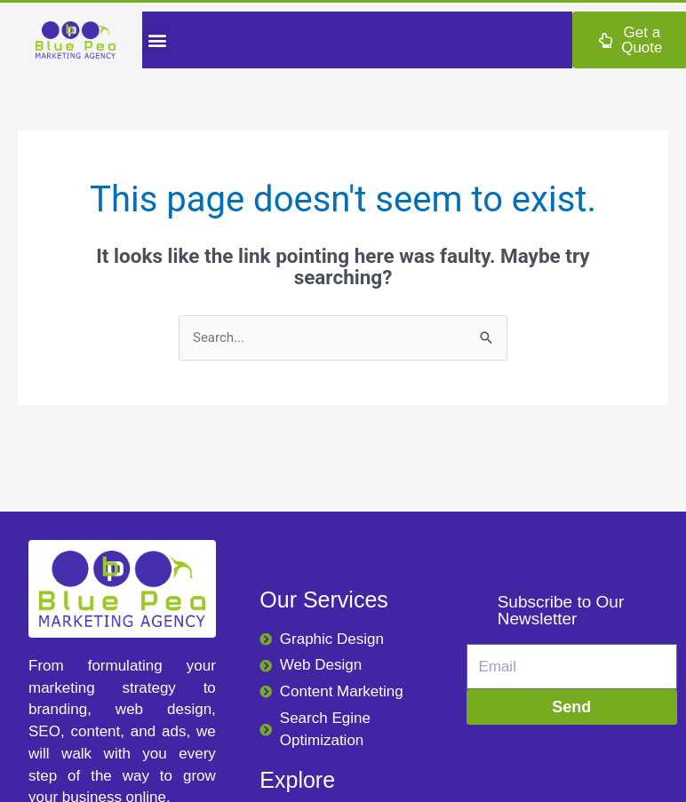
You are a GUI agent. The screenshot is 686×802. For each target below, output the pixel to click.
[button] (157, 40)
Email (486, 631)
